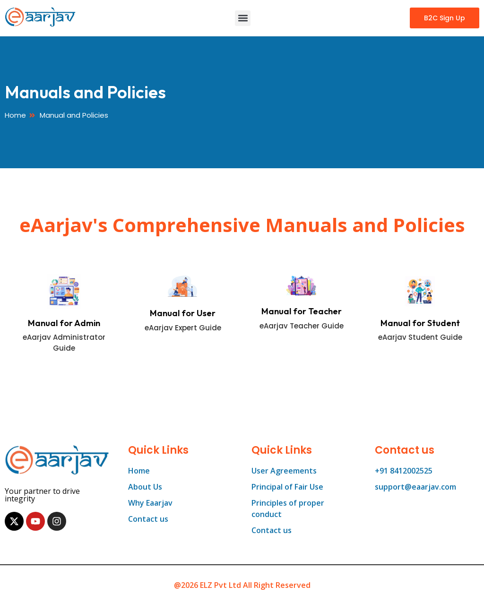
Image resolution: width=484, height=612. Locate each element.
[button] (243, 18)
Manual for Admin (64, 323)
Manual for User (183, 313)
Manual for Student (420, 323)
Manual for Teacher (301, 311)
